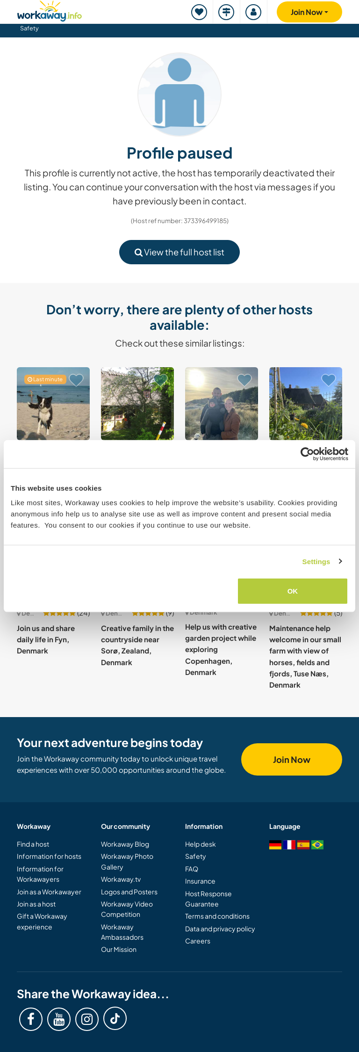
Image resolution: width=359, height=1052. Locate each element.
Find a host (33, 844)
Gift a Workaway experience (42, 921)
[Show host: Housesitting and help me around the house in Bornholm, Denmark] (53, 403)
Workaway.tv (121, 879)
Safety (29, 28)
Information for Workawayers (40, 873)
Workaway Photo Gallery (127, 861)
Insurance (200, 881)
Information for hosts (49, 856)
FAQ (191, 868)
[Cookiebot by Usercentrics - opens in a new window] (307, 454)
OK (292, 591)
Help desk (200, 844)
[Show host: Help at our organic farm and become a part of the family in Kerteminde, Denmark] (137, 403)
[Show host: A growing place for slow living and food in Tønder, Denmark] (305, 403)
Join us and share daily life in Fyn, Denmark (46, 639)
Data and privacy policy (220, 928)
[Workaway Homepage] (49, 9)
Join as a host (36, 904)
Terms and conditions (217, 916)
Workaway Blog (125, 844)
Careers (197, 940)
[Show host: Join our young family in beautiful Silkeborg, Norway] (221, 403)
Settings (316, 561)
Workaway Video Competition (127, 909)
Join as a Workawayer (49, 891)
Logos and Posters (129, 891)
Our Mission (118, 949)
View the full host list (179, 252)
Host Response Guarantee (208, 898)
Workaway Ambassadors (122, 931)
